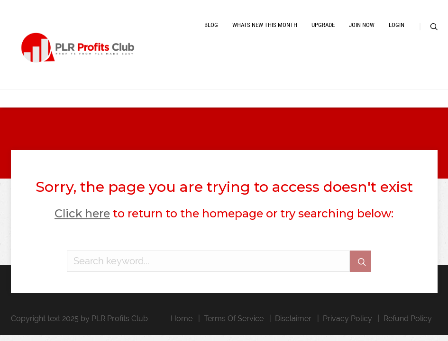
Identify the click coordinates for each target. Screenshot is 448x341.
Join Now (362, 24)
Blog (211, 24)
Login (396, 24)
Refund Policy (408, 318)
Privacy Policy (347, 318)
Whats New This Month (264, 24)
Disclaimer (293, 318)
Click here (82, 213)
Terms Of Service (234, 318)
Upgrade (323, 24)
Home (181, 318)
